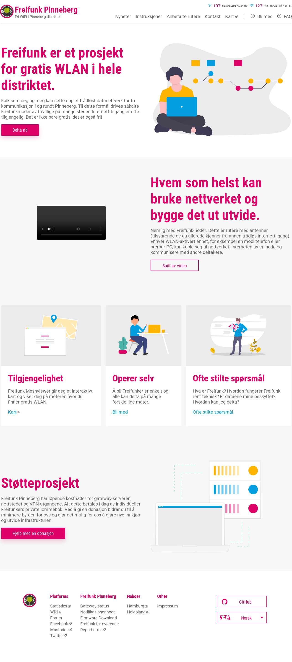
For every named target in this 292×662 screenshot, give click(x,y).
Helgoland (136, 612)
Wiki (54, 612)
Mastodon (59, 629)
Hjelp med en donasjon (33, 533)
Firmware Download (98, 617)
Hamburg (135, 606)
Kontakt (213, 16)
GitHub (237, 602)
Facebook (59, 623)
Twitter (56, 635)
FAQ (284, 16)
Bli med (262, 16)
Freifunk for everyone (99, 623)
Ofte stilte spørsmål (213, 412)
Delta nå (20, 130)
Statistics (58, 606)
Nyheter (123, 16)
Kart (229, 16)
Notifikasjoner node (98, 612)
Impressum (167, 606)
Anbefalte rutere (183, 16)
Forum (56, 617)
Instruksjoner (149, 16)
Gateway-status (94, 606)
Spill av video (174, 265)
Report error (91, 629)
